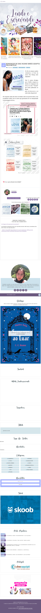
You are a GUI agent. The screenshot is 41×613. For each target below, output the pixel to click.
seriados (10, 467)
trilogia (10, 472)
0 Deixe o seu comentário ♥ (14, 198)
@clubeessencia (32, 91)
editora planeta (22, 67)
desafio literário (10, 463)
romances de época (30, 465)
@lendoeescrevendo (6, 430)
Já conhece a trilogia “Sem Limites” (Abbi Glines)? (18, 540)
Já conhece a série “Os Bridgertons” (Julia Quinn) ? (19, 535)
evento (29, 463)
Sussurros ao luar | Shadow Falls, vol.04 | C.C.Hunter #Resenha (20, 333)
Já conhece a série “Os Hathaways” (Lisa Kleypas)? (18, 554)
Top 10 (10, 460)
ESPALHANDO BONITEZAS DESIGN (25, 608)
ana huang (15, 67)
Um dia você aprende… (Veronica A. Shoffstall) (18, 549)
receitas (10, 465)
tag (10, 469)
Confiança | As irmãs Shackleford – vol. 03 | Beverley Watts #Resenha (7, 57)
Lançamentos (10, 458)
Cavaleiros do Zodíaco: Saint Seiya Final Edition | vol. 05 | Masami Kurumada (33, 57)
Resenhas (30, 458)
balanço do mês (30, 460)
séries (30, 467)
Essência (28, 67)
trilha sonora (30, 469)
